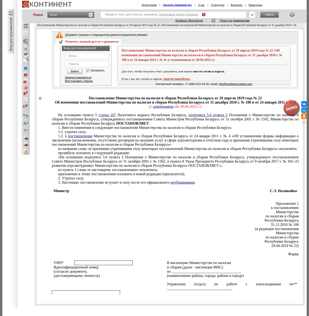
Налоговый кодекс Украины (178, 14)
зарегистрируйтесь (176, 79)
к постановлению (285, 208)
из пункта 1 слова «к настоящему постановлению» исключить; (108, 170)
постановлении (80, 136)
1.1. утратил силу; (72, 132)
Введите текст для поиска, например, (152, 14)
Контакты (236, 5)
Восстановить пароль (79, 81)
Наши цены (255, 5)
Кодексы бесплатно (189, 20)
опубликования (183, 182)
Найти (269, 14)
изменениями (163, 106)
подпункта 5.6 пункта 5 (207, 115)
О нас (201, 5)
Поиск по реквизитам (234, 20)
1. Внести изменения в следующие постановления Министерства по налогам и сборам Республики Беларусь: (145, 128)
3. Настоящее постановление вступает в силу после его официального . (127, 182)
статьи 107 (107, 115)
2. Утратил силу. (71, 178)
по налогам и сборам (282, 216)
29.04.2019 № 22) (285, 246)
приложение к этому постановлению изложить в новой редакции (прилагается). (121, 174)
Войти (75, 71)
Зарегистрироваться (78, 77)
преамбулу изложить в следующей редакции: (94, 153)
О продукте (218, 5)
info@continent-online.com (235, 84)
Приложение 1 (287, 203)
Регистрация (149, 5)
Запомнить (97, 70)
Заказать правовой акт (177, 5)
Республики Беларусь (281, 220)
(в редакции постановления (277, 229)
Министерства (287, 212)
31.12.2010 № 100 (285, 225)
